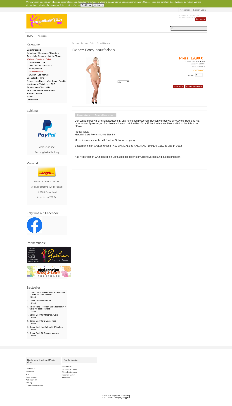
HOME (30, 36)
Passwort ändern (68, 375)
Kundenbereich (71, 360)
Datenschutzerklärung (69, 5)
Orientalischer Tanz (35, 78)
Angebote (42, 36)
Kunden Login (199, 10)
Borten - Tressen (34, 93)
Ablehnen (99, 5)
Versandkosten (31, 377)
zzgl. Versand (200, 61)
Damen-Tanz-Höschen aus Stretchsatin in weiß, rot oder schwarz (47, 293)
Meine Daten (67, 366)
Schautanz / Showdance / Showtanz (43, 53)
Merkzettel (178, 86)
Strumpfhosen (35, 68)
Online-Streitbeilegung (34, 385)
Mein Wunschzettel (69, 369)
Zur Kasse (200, 19)
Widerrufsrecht (31, 380)
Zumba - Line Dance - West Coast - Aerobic (46, 81)
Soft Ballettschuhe (37, 62)
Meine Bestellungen (69, 372)
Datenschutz (30, 369)
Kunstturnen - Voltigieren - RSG (41, 84)
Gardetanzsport (34, 50)
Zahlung (29, 383)
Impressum (30, 371)
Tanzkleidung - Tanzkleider (39, 87)
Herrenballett (32, 100)
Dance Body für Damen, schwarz (44, 333)
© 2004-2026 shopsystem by (116, 396)
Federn (30, 96)
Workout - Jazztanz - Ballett (83, 43)
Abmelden (66, 378)
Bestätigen (86, 5)
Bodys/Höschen (103, 43)
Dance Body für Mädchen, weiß (44, 315)
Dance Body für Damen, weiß (43, 321)
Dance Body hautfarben (40, 301)
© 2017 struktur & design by (116, 398)
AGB (27, 374)
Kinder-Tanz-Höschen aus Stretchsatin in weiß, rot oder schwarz (48, 308)
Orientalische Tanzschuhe (40, 65)
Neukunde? (185, 10)
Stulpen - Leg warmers (39, 75)
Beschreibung (83, 115)
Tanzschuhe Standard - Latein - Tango (44, 56)
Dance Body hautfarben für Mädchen (46, 327)
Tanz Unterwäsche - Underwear (41, 90)
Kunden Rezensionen (104, 115)
